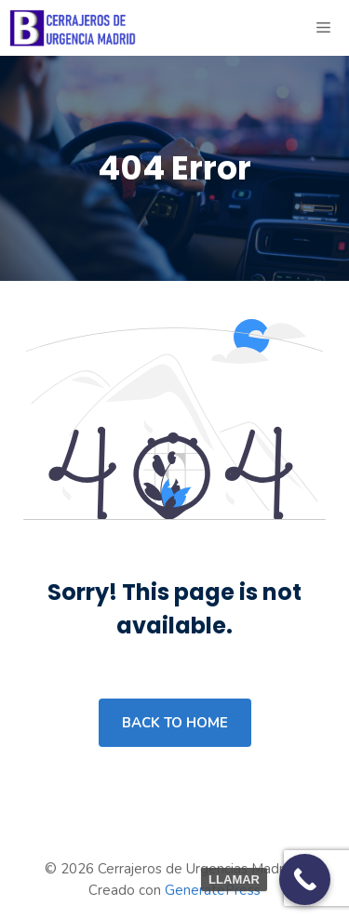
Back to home (175, 722)
